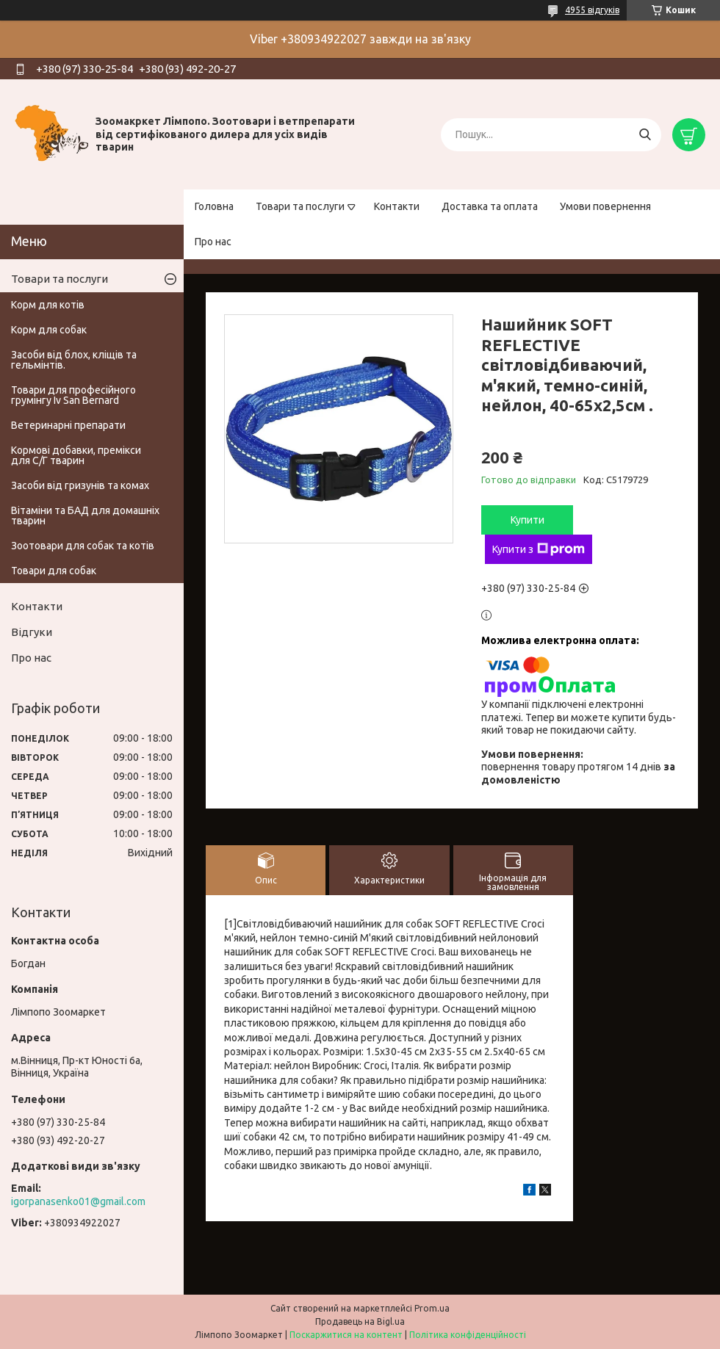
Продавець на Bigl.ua (360, 1321)
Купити (527, 520)
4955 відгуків (592, 10)
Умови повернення (605, 206)
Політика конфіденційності (467, 1334)
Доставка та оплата (490, 206)
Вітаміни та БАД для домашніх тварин (85, 515)
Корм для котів (47, 305)
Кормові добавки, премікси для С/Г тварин (76, 455)
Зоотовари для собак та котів (82, 545)
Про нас (213, 241)
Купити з (538, 549)
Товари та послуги (300, 206)
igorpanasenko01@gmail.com (78, 1201)
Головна (214, 206)
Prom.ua (432, 1308)
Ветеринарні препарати (68, 425)
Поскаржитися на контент (346, 1334)
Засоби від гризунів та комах (80, 485)
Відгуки (31, 632)
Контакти (397, 206)
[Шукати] (644, 134)
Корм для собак (49, 330)
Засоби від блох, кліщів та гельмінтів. (74, 360)
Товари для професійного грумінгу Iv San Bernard (73, 395)
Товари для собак (53, 570)
